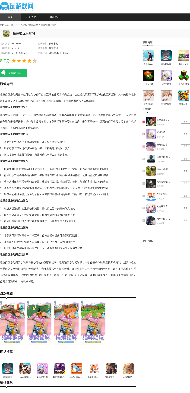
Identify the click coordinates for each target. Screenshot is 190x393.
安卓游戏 (31, 17)
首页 (10, 17)
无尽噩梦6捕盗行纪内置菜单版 (164, 120)
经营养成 (34, 24)
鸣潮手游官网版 (164, 218)
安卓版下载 (10, 72)
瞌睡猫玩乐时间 (48, 24)
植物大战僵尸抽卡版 (164, 169)
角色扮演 (160, 137)
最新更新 (55, 17)
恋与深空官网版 (164, 144)
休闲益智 (160, 199)
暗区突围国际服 (164, 157)
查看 (185, 122)
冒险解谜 (160, 124)
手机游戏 (22, 24)
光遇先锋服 (162, 132)
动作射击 (160, 161)
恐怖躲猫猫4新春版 (164, 181)
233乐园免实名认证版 (164, 194)
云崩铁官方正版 (164, 206)
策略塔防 (160, 174)
